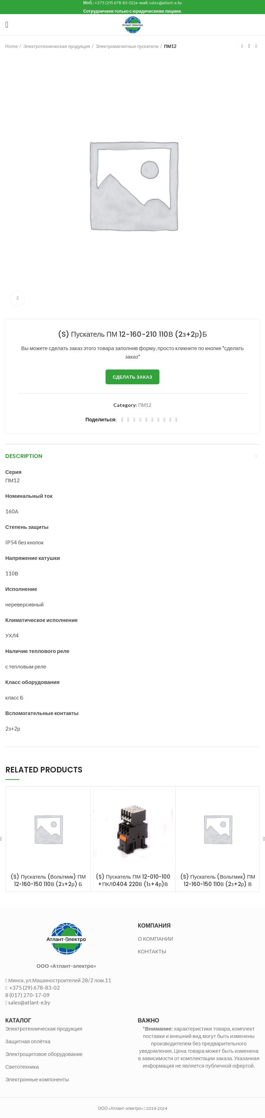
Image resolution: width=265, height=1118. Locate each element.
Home (11, 46)
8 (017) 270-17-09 (27, 995)
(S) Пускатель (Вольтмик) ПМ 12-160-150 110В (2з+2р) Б (48, 880)
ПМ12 (170, 46)
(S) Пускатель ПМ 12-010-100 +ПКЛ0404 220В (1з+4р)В (133, 880)
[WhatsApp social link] (159, 419)
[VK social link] (165, 419)
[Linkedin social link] (146, 419)
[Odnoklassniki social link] (153, 419)
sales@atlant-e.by (29, 1002)
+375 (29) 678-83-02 (34, 987)
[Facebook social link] (122, 419)
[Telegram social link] (170, 419)
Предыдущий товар (242, 46)
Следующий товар (256, 46)
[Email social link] (134, 419)
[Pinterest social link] (140, 419)
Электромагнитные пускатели (127, 46)
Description (23, 456)
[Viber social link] (176, 419)
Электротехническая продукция (56, 46)
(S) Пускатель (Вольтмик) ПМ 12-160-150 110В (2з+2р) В (217, 880)
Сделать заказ (132, 377)
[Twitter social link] (128, 419)
